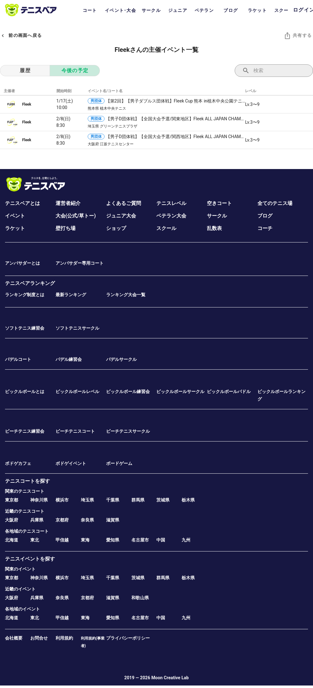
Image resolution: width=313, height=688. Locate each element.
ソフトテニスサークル (77, 328)
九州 (186, 539)
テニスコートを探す (27, 481)
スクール (166, 228)
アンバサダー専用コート (80, 263)
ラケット (15, 228)
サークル (217, 216)
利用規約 (64, 638)
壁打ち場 (66, 228)
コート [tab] (90, 10)
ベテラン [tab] (204, 10)
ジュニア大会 (121, 216)
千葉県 (112, 499)
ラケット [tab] (257, 10)
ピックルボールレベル (77, 391)
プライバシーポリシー (128, 638)
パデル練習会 (69, 359)
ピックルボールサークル (180, 391)
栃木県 (188, 499)
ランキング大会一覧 (125, 294)
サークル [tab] (151, 10)
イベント (15, 216)
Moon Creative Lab (170, 677)
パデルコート (18, 359)
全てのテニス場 (274, 203)
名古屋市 (140, 539)
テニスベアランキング (30, 283)
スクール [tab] (283, 10)
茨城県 (162, 499)
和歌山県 (140, 597)
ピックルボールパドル (229, 391)
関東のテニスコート (24, 491)
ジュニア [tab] (177, 10)
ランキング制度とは (24, 294)
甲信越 (62, 539)
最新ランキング (71, 294)
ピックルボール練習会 (128, 391)
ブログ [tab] (230, 10)
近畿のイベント (20, 588)
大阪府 (11, 519)
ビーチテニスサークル (128, 431)
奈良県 (87, 519)
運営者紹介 (68, 203)
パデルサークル (121, 359)
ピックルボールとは (24, 391)
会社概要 (13, 638)
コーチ (264, 228)
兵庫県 (36, 519)
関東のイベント (20, 568)
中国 (160, 539)
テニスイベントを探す (30, 559)
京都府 (62, 519)
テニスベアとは (22, 203)
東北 (34, 539)
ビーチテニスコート (75, 431)
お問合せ (39, 638)
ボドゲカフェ (18, 463)
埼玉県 (87, 499)
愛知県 (112, 539)
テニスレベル (171, 203)
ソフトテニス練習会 (24, 328)
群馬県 (137, 499)
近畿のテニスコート (24, 511)
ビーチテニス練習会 (24, 431)
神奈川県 (39, 499)
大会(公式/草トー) (76, 216)
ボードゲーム (119, 463)
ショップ (116, 228)
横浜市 (62, 499)
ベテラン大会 (171, 216)
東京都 (11, 499)
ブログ (264, 216)
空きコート (219, 203)
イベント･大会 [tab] (120, 10)
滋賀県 (112, 519)
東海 (85, 539)
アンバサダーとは (22, 263)
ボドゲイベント (71, 463)
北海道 (11, 539)
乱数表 (214, 228)
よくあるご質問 (123, 203)
